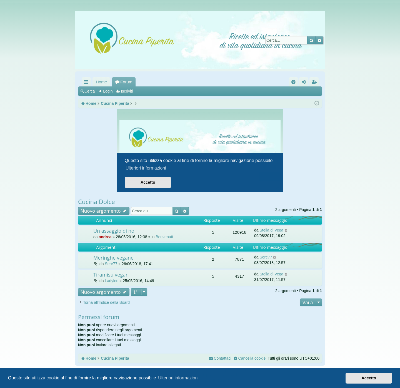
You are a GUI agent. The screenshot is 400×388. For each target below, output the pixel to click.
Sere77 (111, 264)
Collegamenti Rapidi (87, 82)
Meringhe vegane (113, 257)
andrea (105, 237)
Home (101, 81)
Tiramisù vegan (111, 274)
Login (107, 91)
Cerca (89, 91)
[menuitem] (293, 81)
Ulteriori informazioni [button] (178, 377)
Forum (126, 81)
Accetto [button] (368, 378)
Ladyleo (111, 280)
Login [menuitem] (304, 82)
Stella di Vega (271, 230)
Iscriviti (127, 91)
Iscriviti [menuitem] (315, 82)
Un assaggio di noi (114, 230)
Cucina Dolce (96, 201)
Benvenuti (164, 237)
